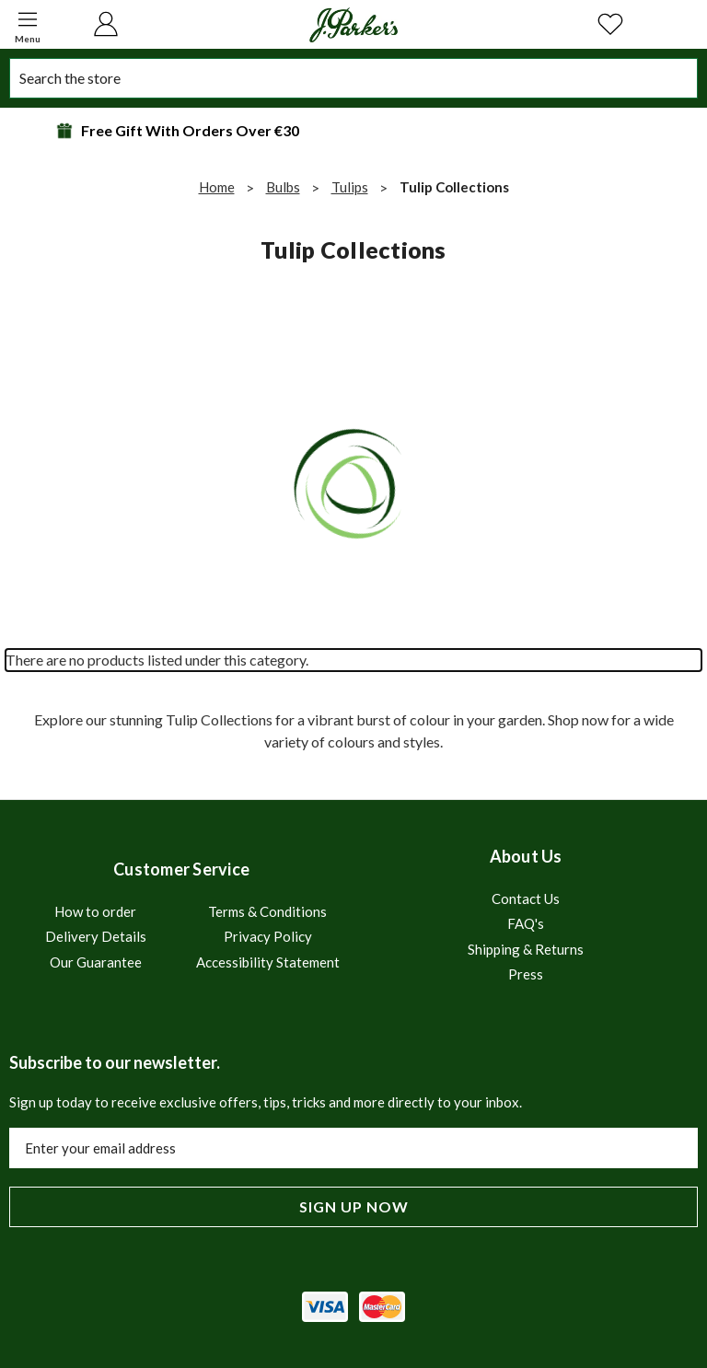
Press (525, 974)
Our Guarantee (96, 962)
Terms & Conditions (267, 911)
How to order (95, 911)
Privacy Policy (268, 936)
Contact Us (526, 898)
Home (217, 187)
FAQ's (525, 923)
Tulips (349, 187)
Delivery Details (95, 936)
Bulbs (283, 187)
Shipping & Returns (526, 949)
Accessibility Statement (268, 962)
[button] (27, 24)
